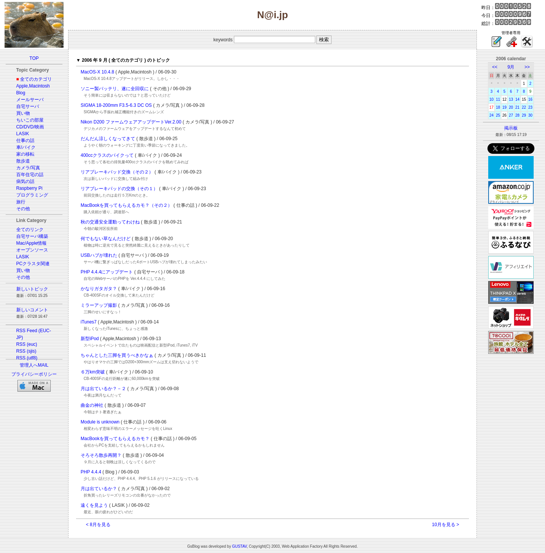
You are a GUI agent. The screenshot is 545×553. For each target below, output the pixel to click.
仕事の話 (25, 140)
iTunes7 (89, 322)
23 (530, 107)
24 (491, 115)
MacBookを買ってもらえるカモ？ (115, 438)
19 (504, 107)
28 (517, 115)
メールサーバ (30, 99)
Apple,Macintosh (33, 86)
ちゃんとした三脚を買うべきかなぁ (117, 355)
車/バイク (26, 147)
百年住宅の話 (30, 174)
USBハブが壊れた (99, 255)
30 (530, 115)
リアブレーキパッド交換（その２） (117, 172)
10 (491, 99)
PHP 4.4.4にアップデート (107, 272)
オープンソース (32, 250)
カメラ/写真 (28, 167)
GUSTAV (239, 546)
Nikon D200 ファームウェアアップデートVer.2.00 (131, 122)
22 (524, 107)
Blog (20, 92)
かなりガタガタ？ (99, 288)
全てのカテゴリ (36, 79)
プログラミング (32, 195)
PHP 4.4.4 (91, 472)
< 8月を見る (98, 524)
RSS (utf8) (26, 358)
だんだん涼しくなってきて (108, 138)
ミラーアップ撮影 (99, 305)
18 (498, 107)
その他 (23, 208)
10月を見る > (445, 524)
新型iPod (90, 338)
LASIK (22, 133)
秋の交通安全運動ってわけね (110, 222)
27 (511, 115)
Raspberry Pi (29, 188)
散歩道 (23, 161)
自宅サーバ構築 (32, 236)
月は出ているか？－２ (103, 388)
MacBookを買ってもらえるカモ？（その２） (126, 205)
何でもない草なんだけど (106, 238)
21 (517, 107)
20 (511, 107)
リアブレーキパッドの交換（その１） (119, 188)
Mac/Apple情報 (31, 243)
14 (517, 99)
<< (494, 67)
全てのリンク (30, 229)
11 (498, 99)
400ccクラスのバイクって (107, 155)
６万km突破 (93, 372)
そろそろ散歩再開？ (101, 455)
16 (530, 99)
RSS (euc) (26, 344)
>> (527, 67)
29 (524, 115)
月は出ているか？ (99, 488)
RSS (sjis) (26, 351)
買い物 (23, 113)
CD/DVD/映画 (30, 127)
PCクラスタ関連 (33, 263)
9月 (511, 67)
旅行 (20, 202)
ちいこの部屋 (30, 120)
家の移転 (25, 154)
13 (511, 99)
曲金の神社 (92, 405)
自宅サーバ (27, 106)
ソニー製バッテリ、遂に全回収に (115, 88)
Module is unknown (100, 422)
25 (498, 115)
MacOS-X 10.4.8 (97, 72)
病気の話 (25, 181)
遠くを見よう (94, 505)
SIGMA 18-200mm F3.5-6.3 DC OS (116, 105)
